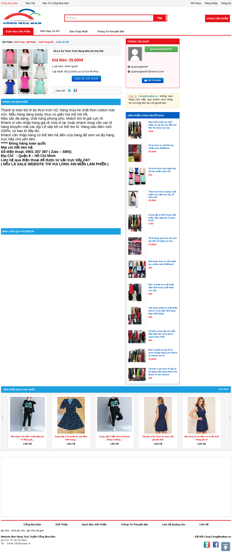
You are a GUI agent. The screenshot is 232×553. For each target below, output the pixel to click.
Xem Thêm (224, 389)
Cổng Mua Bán (9, 3)
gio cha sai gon (35, 530)
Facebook (216, 545)
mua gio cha (18, 530)
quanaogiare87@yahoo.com (147, 71)
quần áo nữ (62, 42)
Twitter (69, 90)
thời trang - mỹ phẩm (25, 42)
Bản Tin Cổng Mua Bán (56, 3)
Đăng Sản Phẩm (217, 18)
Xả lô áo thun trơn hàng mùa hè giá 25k (78, 51)
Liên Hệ (204, 524)
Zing (75, 90)
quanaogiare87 (139, 66)
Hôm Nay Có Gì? (50, 31)
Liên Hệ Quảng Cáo (173, 524)
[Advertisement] (61, 195)
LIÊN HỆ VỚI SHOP (86, 78)
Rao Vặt (30, 3)
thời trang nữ (46, 42)
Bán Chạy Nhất (78, 31)
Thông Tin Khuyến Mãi (110, 31)
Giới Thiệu (61, 524)
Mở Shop (196, 3)
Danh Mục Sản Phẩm (18, 31)
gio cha (5, 530)
